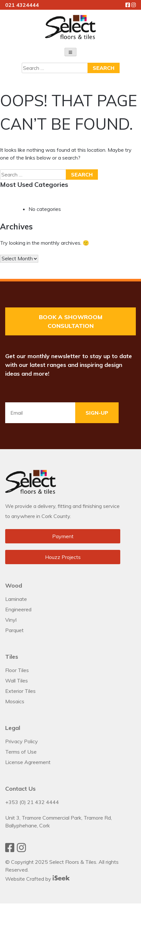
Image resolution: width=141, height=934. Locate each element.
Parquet (14, 630)
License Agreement (28, 762)
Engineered (18, 609)
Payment (63, 536)
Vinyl (11, 619)
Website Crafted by (37, 879)
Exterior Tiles (20, 691)
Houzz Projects (63, 557)
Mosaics (14, 701)
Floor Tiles (17, 670)
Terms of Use (21, 751)
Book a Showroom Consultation (70, 321)
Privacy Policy (21, 741)
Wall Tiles (16, 680)
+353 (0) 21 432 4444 (32, 802)
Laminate (16, 599)
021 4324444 (22, 5)
